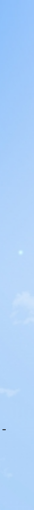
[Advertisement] (17, 14)
